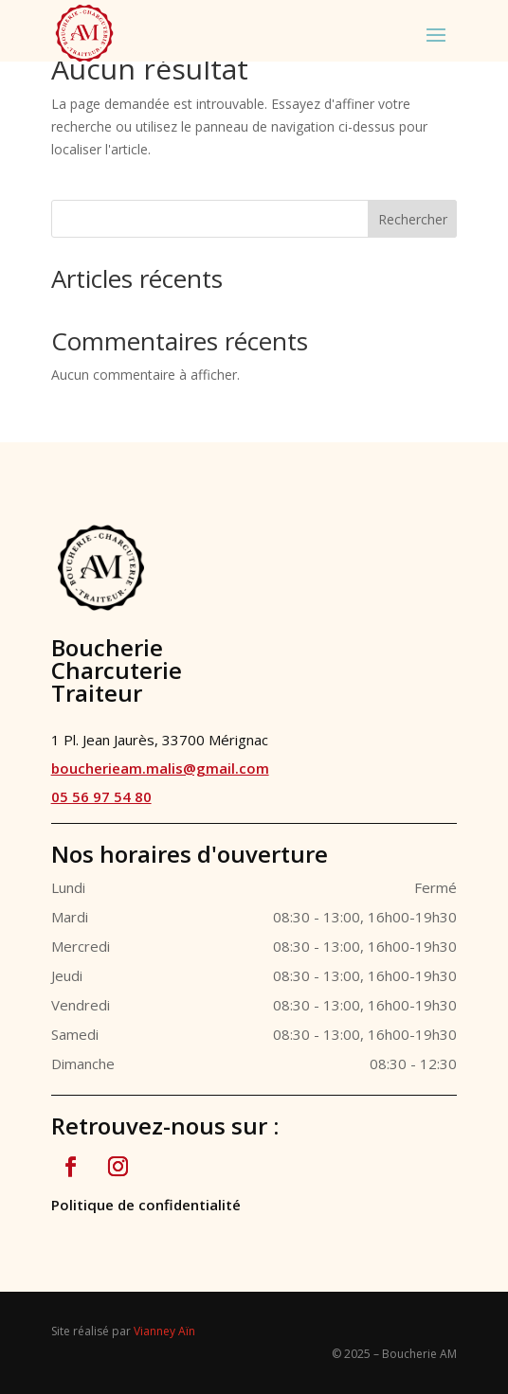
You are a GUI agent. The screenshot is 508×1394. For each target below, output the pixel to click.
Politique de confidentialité (146, 1204)
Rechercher (412, 219)
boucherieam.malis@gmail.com (160, 768)
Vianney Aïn (164, 1331)
